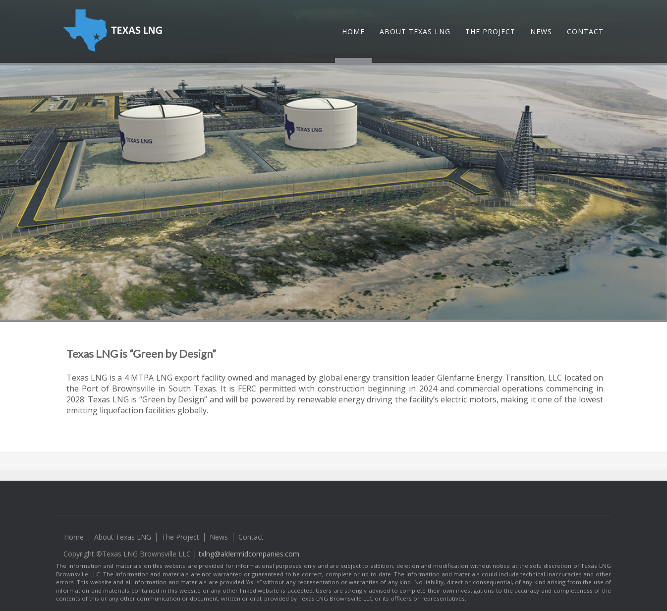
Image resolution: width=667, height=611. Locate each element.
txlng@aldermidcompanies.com (249, 553)
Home (353, 31)
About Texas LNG (415, 31)
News (541, 31)
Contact (585, 31)
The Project (490, 31)
